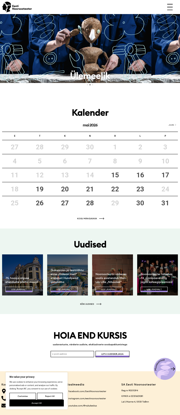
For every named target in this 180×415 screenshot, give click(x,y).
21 (90, 189)
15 (115, 175)
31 (165, 203)
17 (165, 175)
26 (40, 203)
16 (140, 175)
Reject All (50, 396)
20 (65, 189)
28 (90, 203)
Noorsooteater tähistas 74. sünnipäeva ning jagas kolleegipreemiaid (157, 278)
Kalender (90, 112)
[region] (37, 391)
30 (140, 203)
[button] (2, 47)
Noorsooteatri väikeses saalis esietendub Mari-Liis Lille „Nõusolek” (110, 278)
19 (40, 189)
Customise (23, 396)
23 (140, 189)
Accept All (37, 403)
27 (65, 203)
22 (115, 189)
